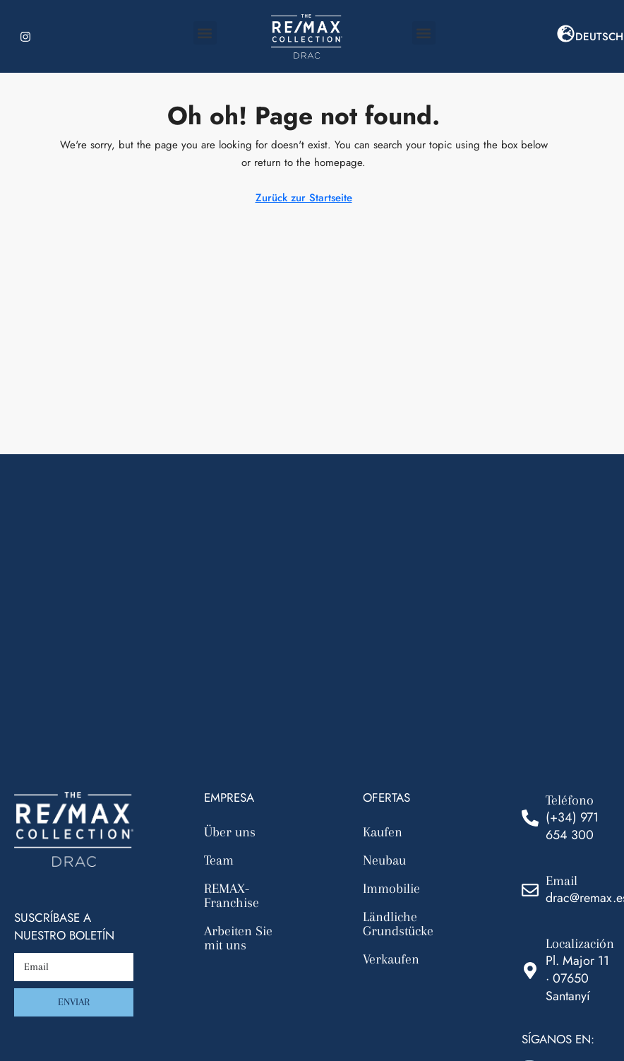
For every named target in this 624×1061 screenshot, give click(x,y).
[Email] (530, 890)
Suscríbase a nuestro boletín (64, 926)
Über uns (230, 832)
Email (561, 881)
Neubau (384, 860)
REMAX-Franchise (231, 896)
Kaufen (382, 832)
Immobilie (391, 888)
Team (219, 860)
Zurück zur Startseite (304, 198)
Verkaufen (391, 959)
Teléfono (570, 800)
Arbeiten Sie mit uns (238, 938)
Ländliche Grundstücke (398, 924)
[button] (205, 33)
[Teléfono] (530, 818)
